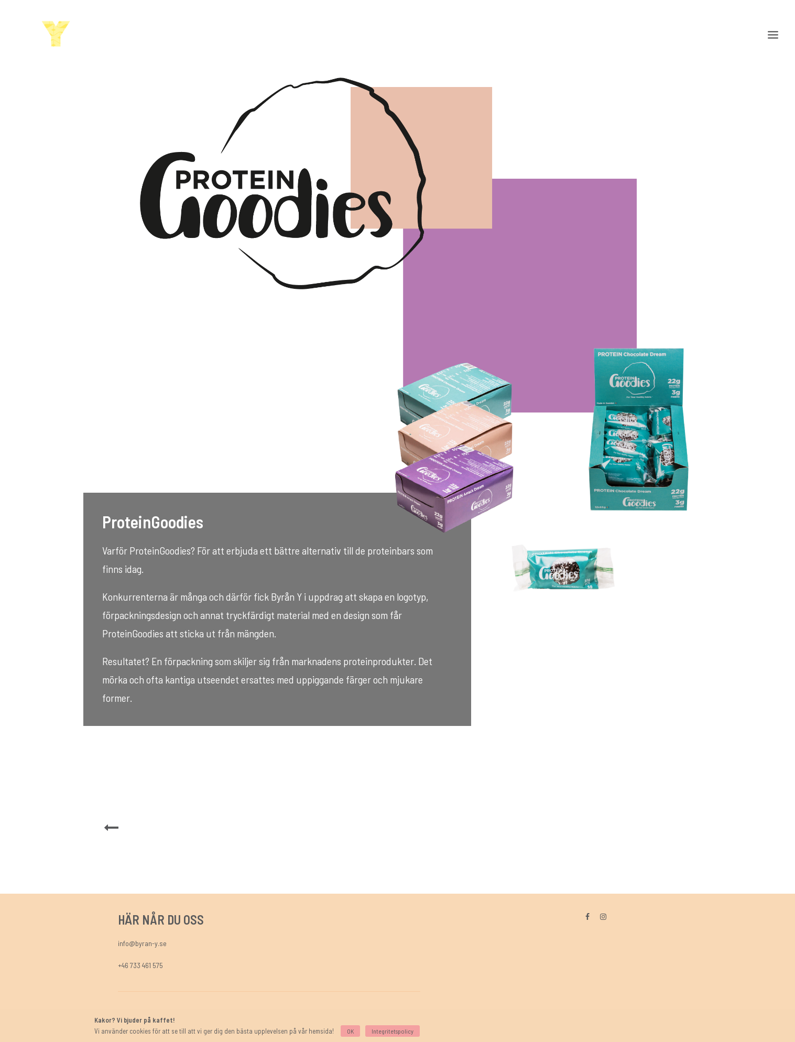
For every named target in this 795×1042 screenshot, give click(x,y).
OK (350, 1031)
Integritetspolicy (392, 1031)
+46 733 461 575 (140, 965)
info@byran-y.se (142, 943)
